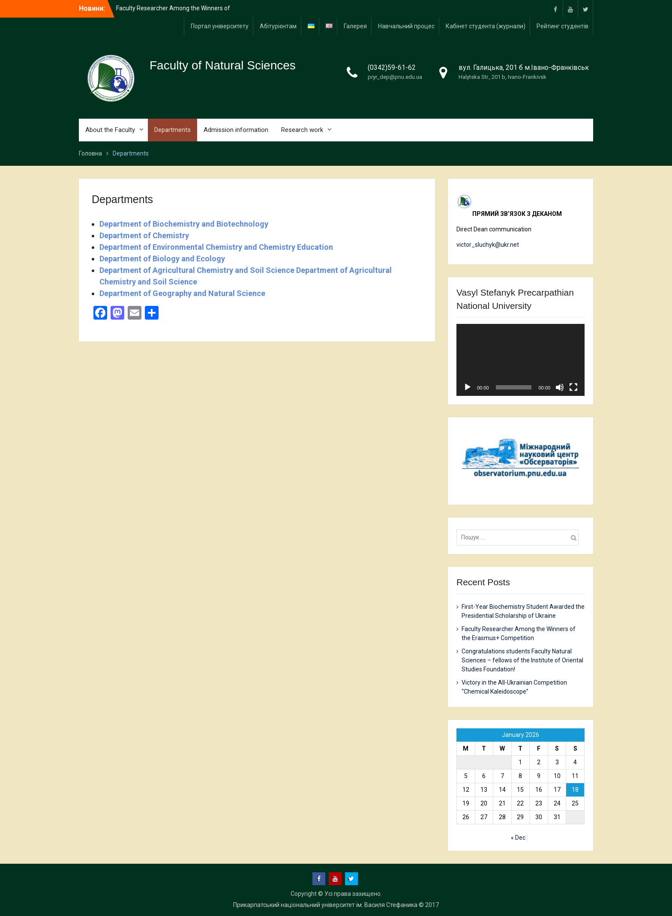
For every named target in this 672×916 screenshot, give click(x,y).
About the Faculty (110, 130)
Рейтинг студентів (562, 26)
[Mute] (559, 387)
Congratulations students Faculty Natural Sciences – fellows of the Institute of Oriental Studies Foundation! (522, 660)
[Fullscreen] (573, 387)
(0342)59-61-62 (392, 67)
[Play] (467, 387)
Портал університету (220, 26)
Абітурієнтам (278, 26)
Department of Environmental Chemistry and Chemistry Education (216, 246)
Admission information (236, 130)
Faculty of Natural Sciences (223, 65)
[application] (520, 360)
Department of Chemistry (144, 235)
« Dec (518, 837)
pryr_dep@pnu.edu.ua (395, 77)
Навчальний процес (406, 26)
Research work (302, 130)
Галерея (355, 26)
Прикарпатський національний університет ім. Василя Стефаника (325, 904)
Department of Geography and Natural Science (182, 293)
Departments (172, 130)
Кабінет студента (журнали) (485, 26)
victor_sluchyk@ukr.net (487, 244)
